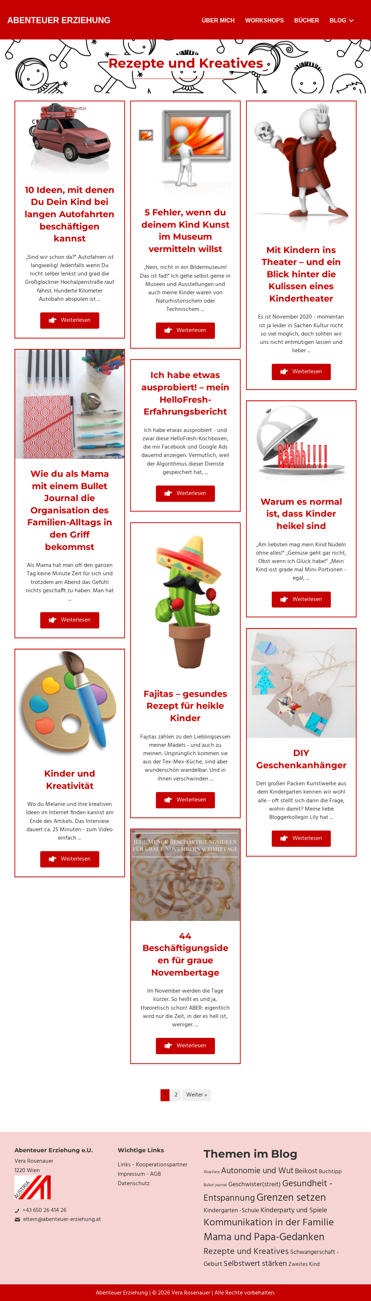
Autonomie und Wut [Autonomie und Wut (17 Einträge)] (257, 1171)
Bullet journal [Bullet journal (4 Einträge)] (215, 1185)
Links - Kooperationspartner (152, 1165)
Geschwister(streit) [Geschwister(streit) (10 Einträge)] (254, 1184)
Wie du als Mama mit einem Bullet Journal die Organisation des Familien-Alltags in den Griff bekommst (69, 510)
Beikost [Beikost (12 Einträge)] (306, 1171)
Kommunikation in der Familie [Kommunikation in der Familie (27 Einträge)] (269, 1223)
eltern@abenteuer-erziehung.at (62, 1219)
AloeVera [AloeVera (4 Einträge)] (212, 1172)
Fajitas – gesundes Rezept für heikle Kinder (185, 706)
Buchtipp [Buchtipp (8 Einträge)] (330, 1171)
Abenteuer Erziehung (59, 20)
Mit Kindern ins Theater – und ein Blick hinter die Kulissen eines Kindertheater (301, 274)
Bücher (306, 20)
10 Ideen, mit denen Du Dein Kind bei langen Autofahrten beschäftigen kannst (69, 214)
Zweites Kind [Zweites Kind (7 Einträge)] (304, 1264)
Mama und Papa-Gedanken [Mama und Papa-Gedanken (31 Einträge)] (264, 1237)
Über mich (218, 20)
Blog (338, 20)
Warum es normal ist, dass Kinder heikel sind (301, 513)
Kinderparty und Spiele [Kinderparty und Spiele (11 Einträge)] (293, 1210)
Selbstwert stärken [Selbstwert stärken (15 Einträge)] (255, 1264)
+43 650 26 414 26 (44, 1210)
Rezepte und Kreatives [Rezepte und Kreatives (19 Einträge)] (246, 1252)
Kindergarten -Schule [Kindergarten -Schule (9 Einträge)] (231, 1211)
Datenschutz (134, 1183)
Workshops (264, 20)
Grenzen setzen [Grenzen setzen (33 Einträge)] (291, 1198)
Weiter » (196, 1095)
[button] (69, 320)
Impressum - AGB (139, 1174)
